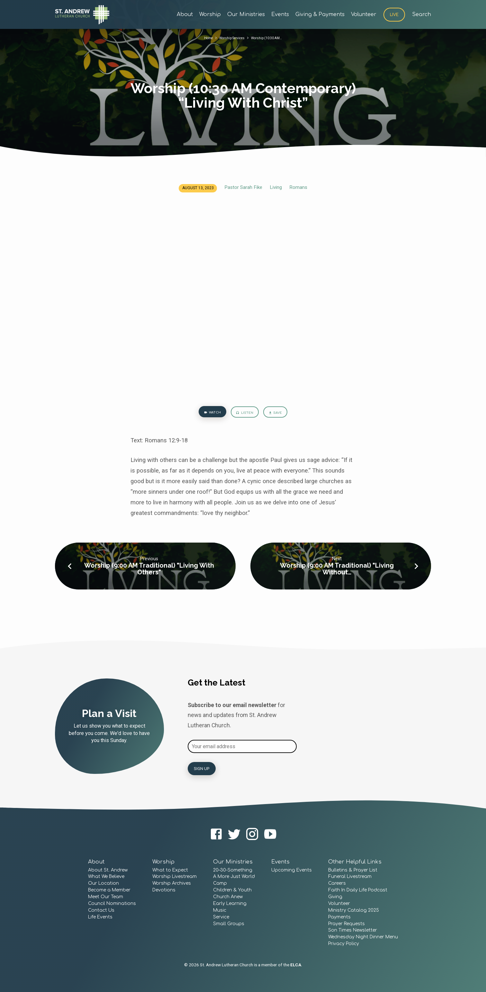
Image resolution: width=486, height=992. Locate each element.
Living (276, 187)
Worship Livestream (174, 876)
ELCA (295, 964)
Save (280, 414)
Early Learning (230, 903)
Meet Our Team (105, 896)
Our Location (103, 883)
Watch (207, 413)
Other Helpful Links (355, 862)
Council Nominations (112, 903)
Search (421, 14)
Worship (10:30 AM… (271, 37)
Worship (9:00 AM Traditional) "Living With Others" (149, 571)
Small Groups (228, 923)
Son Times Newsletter (352, 930)
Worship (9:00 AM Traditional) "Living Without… (337, 571)
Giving (335, 896)
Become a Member (109, 890)
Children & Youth (232, 890)
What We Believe (106, 876)
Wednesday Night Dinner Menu (363, 937)
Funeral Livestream (350, 876)
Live (394, 15)
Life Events (100, 917)
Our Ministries (246, 14)
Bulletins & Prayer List (352, 870)
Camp (220, 883)
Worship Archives (171, 883)
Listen (244, 414)
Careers (337, 883)
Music (219, 910)
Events (280, 14)
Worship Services (230, 37)
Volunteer (363, 14)
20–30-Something (232, 870)
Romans (298, 187)
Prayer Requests (346, 923)
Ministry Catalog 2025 (353, 910)
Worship (210, 14)
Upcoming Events (291, 870)
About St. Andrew (108, 870)
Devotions (164, 890)
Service (221, 917)
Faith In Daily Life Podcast (357, 890)
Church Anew (228, 896)
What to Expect (170, 870)
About (185, 14)
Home (202, 37)
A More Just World (234, 876)
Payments (339, 917)
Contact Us (101, 910)
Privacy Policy (343, 944)
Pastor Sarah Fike (243, 187)
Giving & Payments (320, 14)
